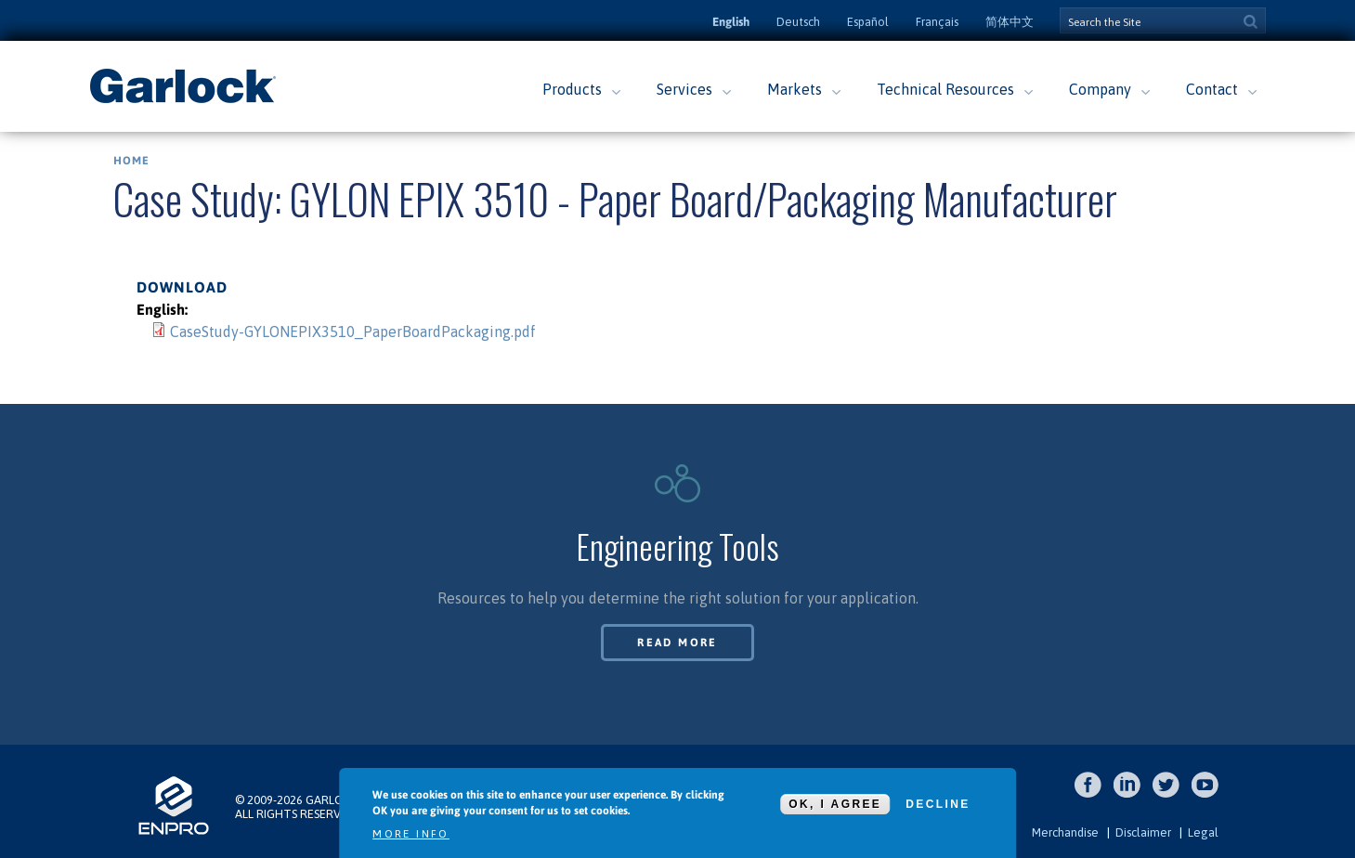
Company (1100, 89)
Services (684, 89)
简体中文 (1009, 22)
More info (410, 833)
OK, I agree (834, 804)
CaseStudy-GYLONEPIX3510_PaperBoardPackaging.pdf (353, 331)
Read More (677, 642)
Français (937, 22)
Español (868, 22)
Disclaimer (1143, 832)
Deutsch (798, 22)
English (730, 22)
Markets (794, 89)
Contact (1212, 89)
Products (572, 89)
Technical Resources (945, 89)
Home (131, 160)
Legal (1203, 832)
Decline (938, 804)
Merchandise (1065, 832)
